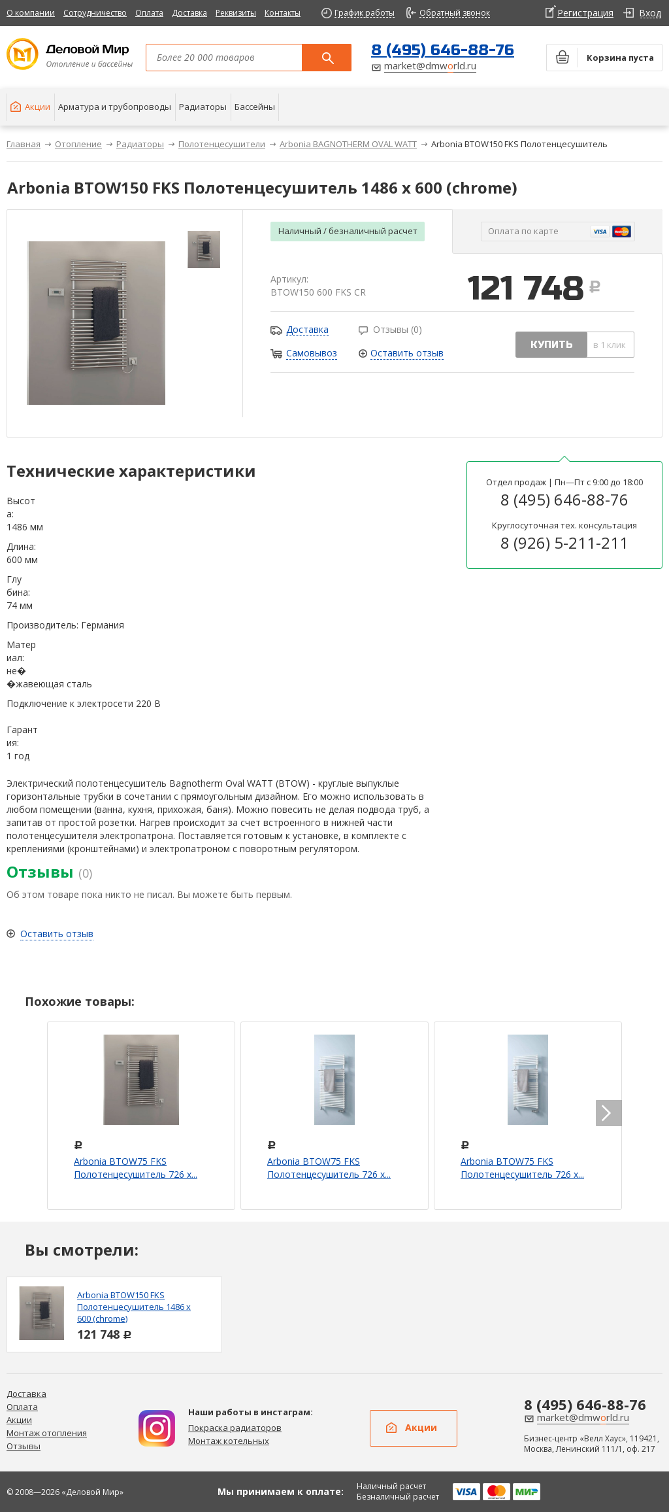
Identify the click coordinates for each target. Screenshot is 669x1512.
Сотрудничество (95, 12)
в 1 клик (609, 345)
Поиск (326, 57)
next (609, 1113)
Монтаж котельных (228, 1441)
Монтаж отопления (47, 1433)
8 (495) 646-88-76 (442, 50)
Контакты (283, 12)
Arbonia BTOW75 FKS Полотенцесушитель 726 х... (135, 1167)
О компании (31, 12)
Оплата (149, 12)
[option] (114, 1314)
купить (551, 345)
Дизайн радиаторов (157, 1428)
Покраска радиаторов (235, 1428)
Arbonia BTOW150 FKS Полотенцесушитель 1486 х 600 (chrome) (134, 1306)
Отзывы (24, 1446)
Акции (19, 1420)
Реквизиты (236, 12)
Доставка (189, 12)
